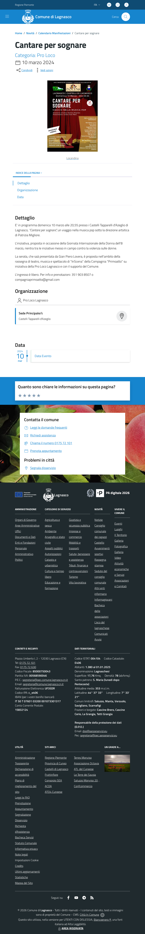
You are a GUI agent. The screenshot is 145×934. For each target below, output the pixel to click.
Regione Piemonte (56, 757)
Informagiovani (103, 599)
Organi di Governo (25, 520)
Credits (19, 866)
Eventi (118, 523)
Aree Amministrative (27, 525)
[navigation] (7, 16)
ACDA (48, 786)
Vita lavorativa (77, 582)
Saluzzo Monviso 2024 (87, 780)
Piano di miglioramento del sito (25, 786)
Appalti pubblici (54, 548)
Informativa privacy (26, 849)
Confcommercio (83, 786)
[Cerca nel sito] (125, 16)
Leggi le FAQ (22, 797)
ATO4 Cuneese (53, 792)
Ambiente (50, 531)
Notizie (98, 520)
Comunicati (101, 634)
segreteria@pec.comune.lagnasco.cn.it (45, 680)
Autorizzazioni (53, 554)
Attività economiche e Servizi (121, 569)
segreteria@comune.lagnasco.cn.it (43, 684)
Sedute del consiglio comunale (100, 577)
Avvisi (97, 639)
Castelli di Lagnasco (56, 769)
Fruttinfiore (51, 775)
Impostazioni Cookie (27, 860)
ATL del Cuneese (84, 769)
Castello (99, 542)
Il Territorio (120, 535)
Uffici (18, 531)
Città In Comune (89, 914)
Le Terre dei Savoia (85, 775)
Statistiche (21, 877)
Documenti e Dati (25, 537)
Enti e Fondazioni (25, 542)
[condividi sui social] (24, 70)
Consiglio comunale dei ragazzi (100, 531)
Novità (30, 33)
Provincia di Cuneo (55, 763)
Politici (19, 560)
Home (18, 33)
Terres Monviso (83, 757)
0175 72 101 (27, 663)
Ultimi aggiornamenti (27, 871)
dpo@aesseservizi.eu (94, 731)
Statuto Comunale (26, 843)
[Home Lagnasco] (48, 16)
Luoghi (118, 529)
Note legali (21, 854)
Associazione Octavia (86, 763)
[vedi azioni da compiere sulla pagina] (44, 70)
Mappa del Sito (24, 883)
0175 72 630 (28, 667)
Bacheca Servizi (24, 837)
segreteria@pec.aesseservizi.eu (98, 735)
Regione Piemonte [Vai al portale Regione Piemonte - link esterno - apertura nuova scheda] (24, 5)
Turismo (73, 577)
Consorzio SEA (53, 780)
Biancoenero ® (102, 919)
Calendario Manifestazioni (54, 33)
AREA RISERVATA (70, 928)
